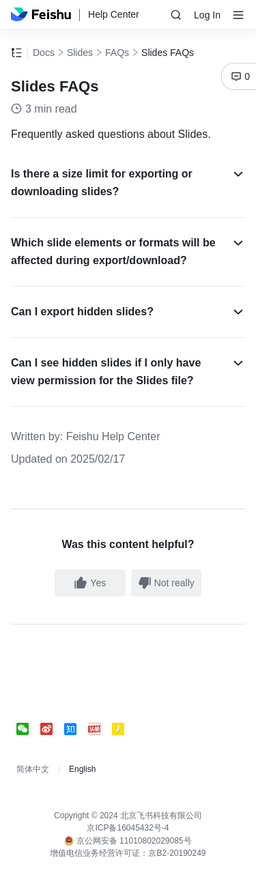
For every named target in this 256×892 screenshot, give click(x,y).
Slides (80, 52)
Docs (44, 52)
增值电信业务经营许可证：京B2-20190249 (127, 853)
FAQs (117, 52)
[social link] (28, 729)
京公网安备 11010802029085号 (127, 841)
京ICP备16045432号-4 (128, 828)
